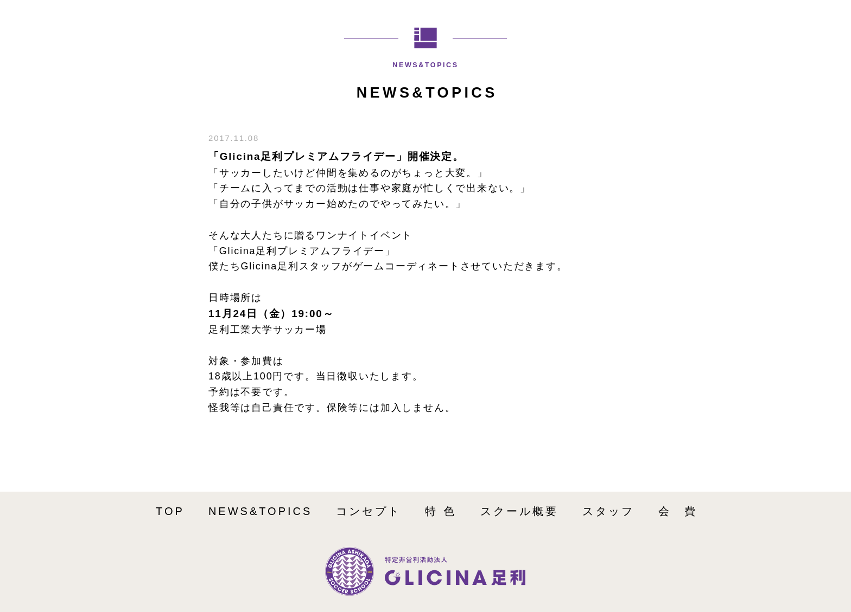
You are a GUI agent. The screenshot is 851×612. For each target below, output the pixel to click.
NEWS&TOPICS (260, 511)
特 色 (440, 511)
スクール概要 (519, 511)
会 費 (677, 511)
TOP (170, 511)
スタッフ (608, 511)
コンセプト (368, 511)
